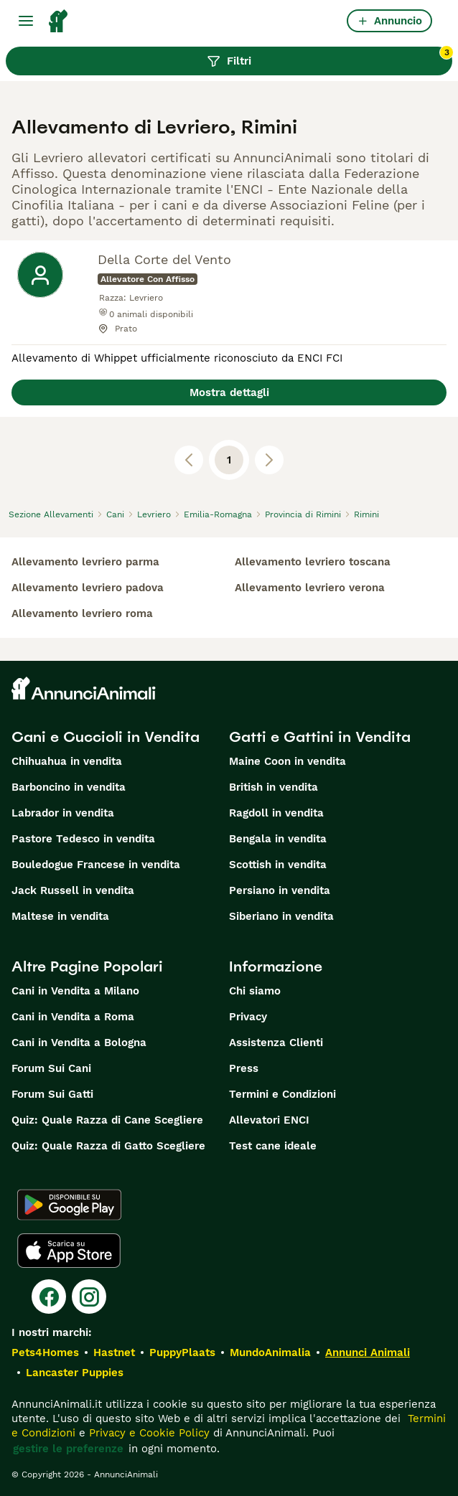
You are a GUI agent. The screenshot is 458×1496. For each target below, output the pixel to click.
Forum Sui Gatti (52, 1094)
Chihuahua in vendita (66, 761)
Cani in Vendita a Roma (72, 1016)
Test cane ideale (273, 1145)
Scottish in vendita (278, 864)
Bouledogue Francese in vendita (95, 864)
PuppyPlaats (182, 1352)
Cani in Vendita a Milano (75, 990)
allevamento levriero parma (85, 561)
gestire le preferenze (68, 1448)
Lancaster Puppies (74, 1372)
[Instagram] (89, 1296)
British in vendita (273, 787)
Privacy (248, 1016)
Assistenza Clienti (276, 1042)
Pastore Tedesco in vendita (83, 838)
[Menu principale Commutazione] (25, 20)
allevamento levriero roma (82, 613)
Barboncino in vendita (68, 787)
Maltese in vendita (60, 916)
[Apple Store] (68, 1250)
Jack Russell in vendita (72, 890)
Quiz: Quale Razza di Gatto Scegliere (108, 1145)
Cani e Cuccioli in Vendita (105, 736)
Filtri (329, 57)
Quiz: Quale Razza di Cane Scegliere (107, 1120)
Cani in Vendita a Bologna (78, 1042)
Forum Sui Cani (51, 1068)
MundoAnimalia (270, 1352)
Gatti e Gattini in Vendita (320, 736)
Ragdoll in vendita (276, 812)
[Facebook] (49, 1296)
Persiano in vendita (279, 890)
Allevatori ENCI (269, 1120)
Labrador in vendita (62, 812)
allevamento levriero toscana (313, 561)
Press (243, 1068)
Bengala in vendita (278, 838)
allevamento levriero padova (87, 587)
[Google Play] (69, 1204)
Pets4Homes (45, 1352)
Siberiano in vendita (281, 916)
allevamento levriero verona (310, 587)
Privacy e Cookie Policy (147, 1432)
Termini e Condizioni (282, 1094)
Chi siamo (255, 990)
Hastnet (114, 1352)
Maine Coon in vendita (287, 761)
